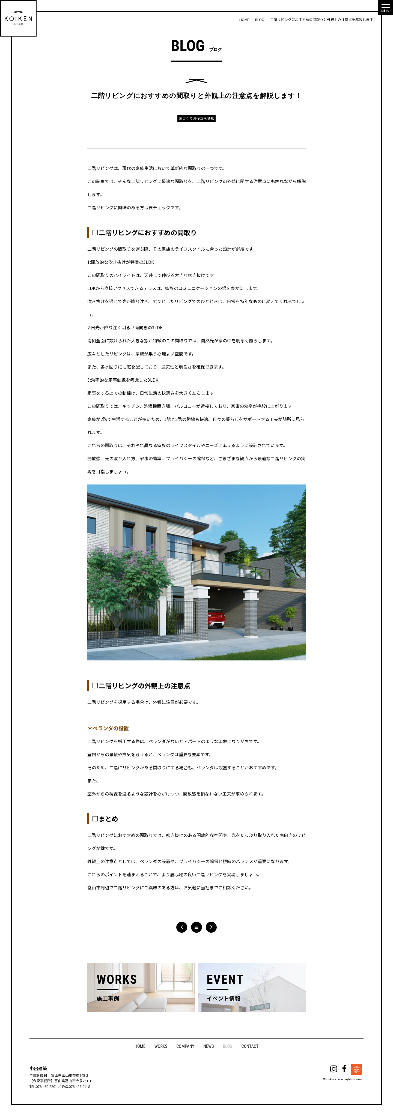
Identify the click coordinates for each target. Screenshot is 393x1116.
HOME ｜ (246, 19)
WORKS (160, 1046)
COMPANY (185, 1046)
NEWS (209, 1046)
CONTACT (250, 1046)
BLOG (228, 1046)
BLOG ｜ (262, 19)
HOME (139, 1046)
